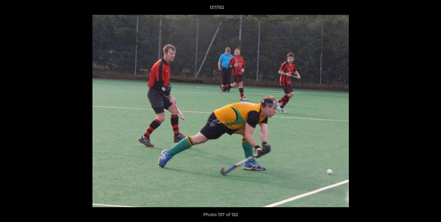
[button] (415, 9)
